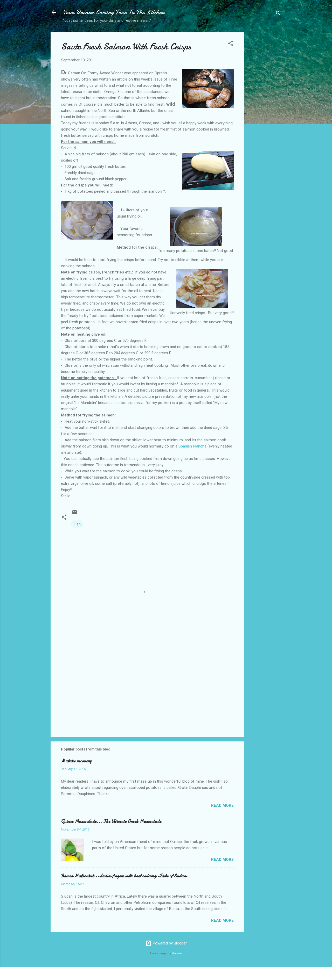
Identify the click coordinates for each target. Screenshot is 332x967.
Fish (77, 524)
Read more (222, 805)
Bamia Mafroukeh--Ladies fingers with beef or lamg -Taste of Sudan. (124, 876)
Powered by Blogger (166, 943)
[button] (230, 44)
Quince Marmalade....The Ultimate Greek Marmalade (111, 821)
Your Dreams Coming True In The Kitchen (114, 12)
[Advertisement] (264, 114)
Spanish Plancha (193, 446)
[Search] (278, 14)
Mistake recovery (76, 761)
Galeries (177, 953)
